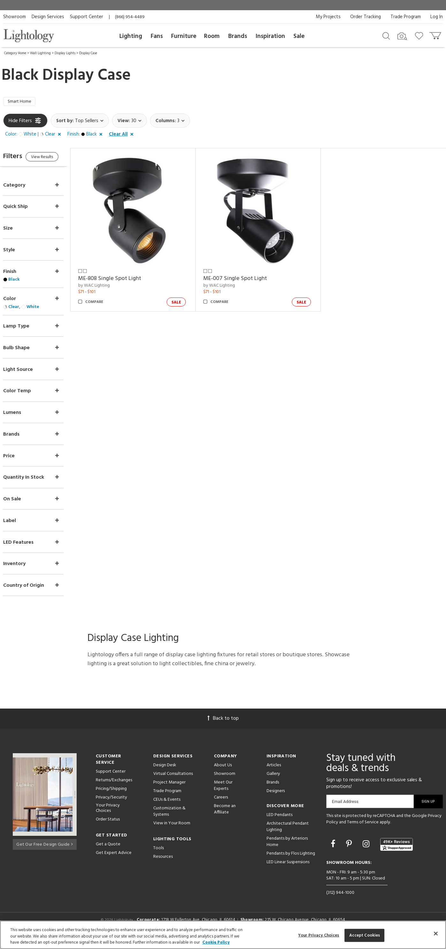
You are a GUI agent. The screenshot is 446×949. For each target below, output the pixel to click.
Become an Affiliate (225, 817)
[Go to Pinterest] (350, 853)
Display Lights (65, 53)
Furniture (183, 36)
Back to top (223, 727)
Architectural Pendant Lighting (288, 835)
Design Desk (164, 773)
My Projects (328, 17)
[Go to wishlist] (420, 35)
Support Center (86, 17)
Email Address (345, 809)
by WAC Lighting (107, 283)
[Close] (436, 933)
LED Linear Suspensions (288, 870)
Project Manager (169, 790)
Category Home (15, 53)
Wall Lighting (40, 53)
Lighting (130, 36)
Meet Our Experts (223, 794)
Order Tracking (365, 17)
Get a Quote (108, 852)
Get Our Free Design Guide (44, 851)
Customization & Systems (169, 820)
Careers (221, 805)
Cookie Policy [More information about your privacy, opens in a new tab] (216, 942)
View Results (57, 159)
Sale (299, 36)
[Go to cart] (436, 34)
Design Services (48, 17)
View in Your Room (171, 831)
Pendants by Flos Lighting (291, 861)
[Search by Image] (402, 36)
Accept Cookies (364, 935)
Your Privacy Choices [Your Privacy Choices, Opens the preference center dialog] (318, 935)
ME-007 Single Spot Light (244, 275)
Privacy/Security (111, 805)
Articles (274, 773)
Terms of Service (363, 830)
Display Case (88, 53)
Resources (163, 865)
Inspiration (270, 36)
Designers (276, 799)
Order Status (108, 827)
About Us (223, 773)
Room (212, 36)
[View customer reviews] (396, 852)
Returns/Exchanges (114, 788)
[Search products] (386, 35)
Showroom (14, 17)
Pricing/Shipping (111, 797)
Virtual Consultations (173, 782)
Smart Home (21, 102)
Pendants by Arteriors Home (287, 850)
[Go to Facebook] (334, 853)
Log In (436, 17)
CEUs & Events (166, 808)
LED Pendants (279, 823)
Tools (158, 856)
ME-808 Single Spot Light (122, 275)
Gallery (273, 782)
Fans (157, 36)
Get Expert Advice (114, 861)
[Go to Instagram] (367, 853)
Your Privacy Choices (108, 816)
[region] (223, 935)
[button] (34, 136)
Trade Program (405, 17)
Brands (237, 36)
